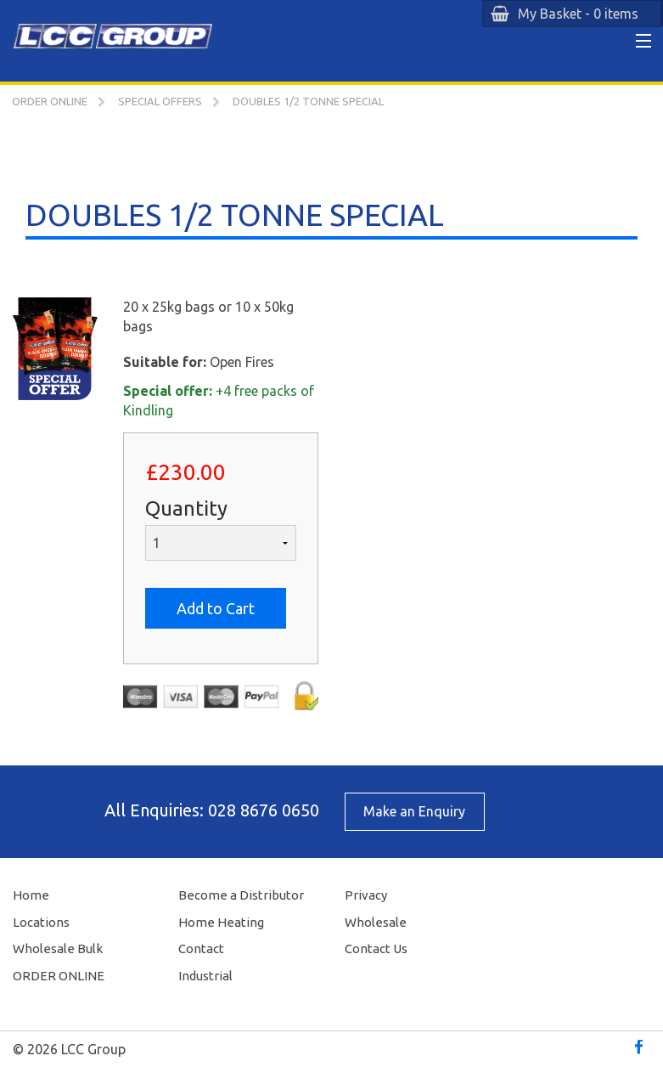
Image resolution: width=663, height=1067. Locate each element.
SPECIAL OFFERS (160, 101)
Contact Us (376, 948)
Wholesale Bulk (58, 948)
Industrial (205, 975)
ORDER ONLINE (49, 101)
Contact (201, 948)
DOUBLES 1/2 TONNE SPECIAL (308, 101)
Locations (41, 922)
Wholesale (376, 922)
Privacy (366, 895)
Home (31, 895)
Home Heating (221, 922)
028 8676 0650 (263, 810)
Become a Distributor (241, 895)
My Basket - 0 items (578, 13)
